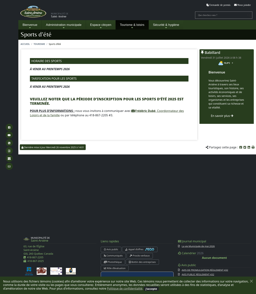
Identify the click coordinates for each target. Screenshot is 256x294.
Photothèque (113, 262)
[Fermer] (251, 281)
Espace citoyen (100, 26)
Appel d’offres (139, 249)
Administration (63, 26)
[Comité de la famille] (70, 271)
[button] (253, 147)
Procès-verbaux (140, 255)
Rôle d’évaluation (115, 268)
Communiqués (113, 255)
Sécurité (166, 26)
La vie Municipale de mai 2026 (198, 246)
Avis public (111, 249)
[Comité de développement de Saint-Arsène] (41, 271)
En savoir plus (222, 116)
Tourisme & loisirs (132, 26)
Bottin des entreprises (142, 262)
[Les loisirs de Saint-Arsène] (56, 271)
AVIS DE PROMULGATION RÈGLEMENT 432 (205, 269)
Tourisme (39, 44)
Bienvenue (30, 26)
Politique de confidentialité (125, 288)
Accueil (25, 44)
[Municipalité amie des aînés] (29, 271)
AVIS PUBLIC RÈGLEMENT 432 (198, 274)
